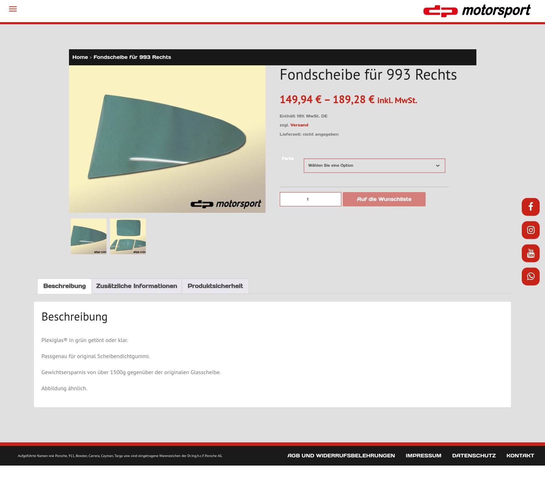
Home (80, 57)
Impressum (423, 455)
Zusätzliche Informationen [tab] (136, 286)
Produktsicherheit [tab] (215, 286)
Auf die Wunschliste (384, 199)
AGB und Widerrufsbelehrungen (341, 455)
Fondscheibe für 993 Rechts (132, 57)
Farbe (288, 158)
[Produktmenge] (310, 199)
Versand (299, 124)
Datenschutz (474, 455)
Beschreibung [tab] (64, 286)
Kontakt (520, 455)
